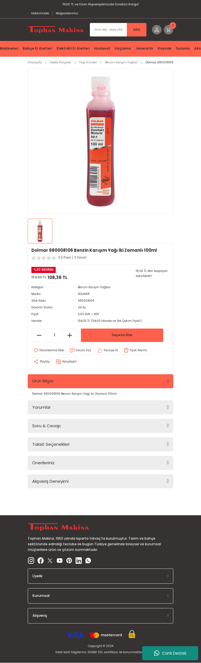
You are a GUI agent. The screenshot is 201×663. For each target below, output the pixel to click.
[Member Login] (157, 29)
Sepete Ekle (122, 334)
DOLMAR (84, 294)
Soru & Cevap (46, 426)
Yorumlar (41, 407)
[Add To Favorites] (48, 350)
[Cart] (168, 29)
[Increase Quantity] (69, 335)
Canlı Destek (170, 653)
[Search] (118, 29)
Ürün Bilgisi (42, 381)
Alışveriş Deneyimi (50, 481)
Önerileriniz (43, 463)
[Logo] (56, 29)
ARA (136, 29)
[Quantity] (54, 335)
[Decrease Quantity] (39, 335)
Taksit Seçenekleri (50, 444)
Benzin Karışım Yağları (94, 287)
